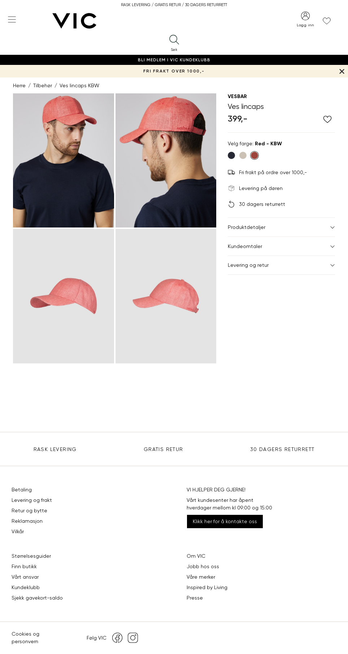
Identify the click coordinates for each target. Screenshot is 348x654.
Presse (195, 598)
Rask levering (55, 449)
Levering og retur (281, 265)
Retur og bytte (29, 510)
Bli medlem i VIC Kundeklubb (174, 59)
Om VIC (196, 556)
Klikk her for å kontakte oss (225, 521)
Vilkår (18, 531)
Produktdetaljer (281, 227)
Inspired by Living (207, 587)
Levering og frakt (32, 500)
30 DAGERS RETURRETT (282, 449)
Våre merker (201, 577)
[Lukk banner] (341, 71)
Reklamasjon (27, 521)
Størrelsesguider (31, 556)
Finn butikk (24, 566)
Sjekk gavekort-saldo (37, 598)
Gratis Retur (163, 449)
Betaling (22, 489)
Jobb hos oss (203, 566)
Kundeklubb (26, 587)
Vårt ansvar (25, 577)
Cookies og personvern (25, 637)
